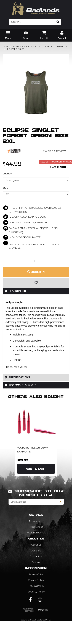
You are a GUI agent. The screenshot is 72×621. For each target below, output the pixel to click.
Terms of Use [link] (36, 574)
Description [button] (17, 291)
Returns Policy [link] (36, 585)
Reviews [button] (22, 385)
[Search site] (57, 22)
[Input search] (32, 22)
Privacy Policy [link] (36, 580)
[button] (36, 283)
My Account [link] (36, 521)
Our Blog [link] (36, 550)
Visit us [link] (36, 562)
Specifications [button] (19, 377)
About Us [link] (36, 544)
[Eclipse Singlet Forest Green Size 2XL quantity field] (36, 261)
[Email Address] (33, 502)
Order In (36, 271)
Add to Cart (36, 468)
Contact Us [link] (36, 556)
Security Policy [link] (36, 591)
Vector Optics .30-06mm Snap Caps (32, 450)
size (5, 187)
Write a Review (54, 151)
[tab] (36, 291)
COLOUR (7, 173)
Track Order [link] (36, 526)
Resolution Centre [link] (36, 532)
